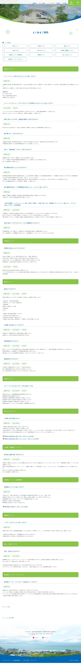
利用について (16, 46)
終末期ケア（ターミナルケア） (15, 59)
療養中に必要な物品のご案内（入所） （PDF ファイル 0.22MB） (19, 436)
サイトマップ (34, 669)
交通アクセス (16, 50)
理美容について (41, 55)
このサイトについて (7, 669)
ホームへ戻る (7, 606)
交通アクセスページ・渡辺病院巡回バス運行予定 (14, 394)
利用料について (41, 46)
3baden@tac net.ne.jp (11, 95)
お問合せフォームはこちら (9, 97)
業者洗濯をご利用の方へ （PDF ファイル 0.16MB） (16, 506)
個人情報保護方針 (16, 669)
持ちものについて (41, 50)
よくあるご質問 (25, 669)
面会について (67, 46)
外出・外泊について (67, 55)
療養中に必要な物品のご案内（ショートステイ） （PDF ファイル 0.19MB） (22, 439)
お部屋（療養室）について (67, 50)
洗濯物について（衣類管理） (16, 55)
